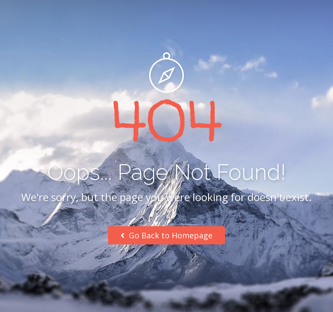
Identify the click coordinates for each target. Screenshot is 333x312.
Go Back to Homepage (166, 235)
